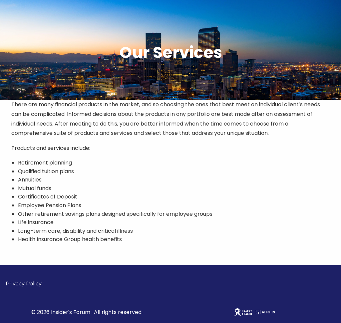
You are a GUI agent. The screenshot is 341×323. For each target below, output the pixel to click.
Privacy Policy (24, 283)
